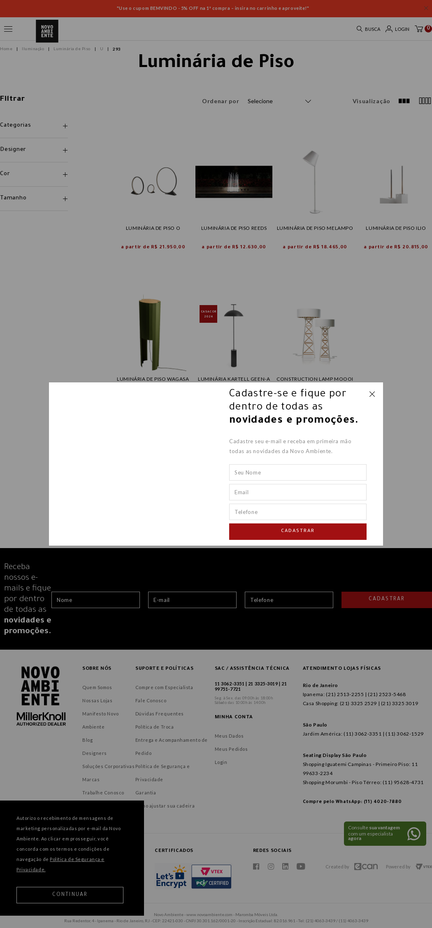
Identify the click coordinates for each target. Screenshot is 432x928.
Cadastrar (298, 531)
